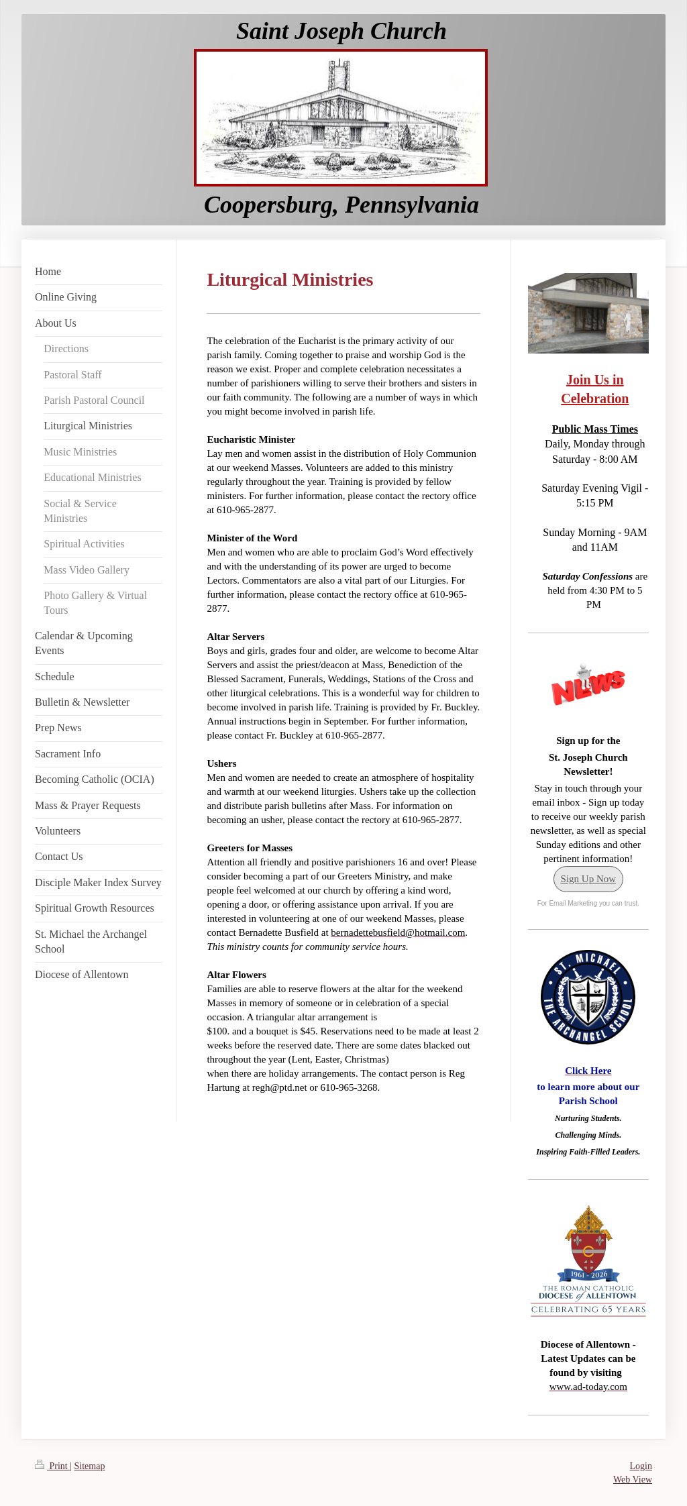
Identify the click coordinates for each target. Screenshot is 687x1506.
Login (641, 1466)
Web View (632, 1479)
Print (52, 1466)
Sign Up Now (589, 878)
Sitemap (89, 1466)
